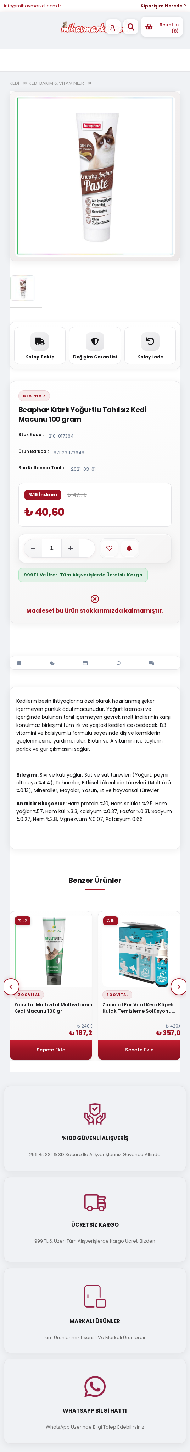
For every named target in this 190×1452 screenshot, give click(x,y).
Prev (10, 986)
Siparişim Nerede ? (163, 6)
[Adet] (52, 548)
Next (179, 986)
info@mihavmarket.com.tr (32, 6)
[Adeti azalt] (33, 548)
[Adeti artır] (70, 548)
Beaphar (34, 396)
